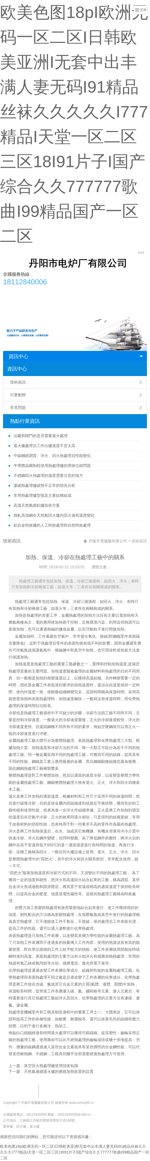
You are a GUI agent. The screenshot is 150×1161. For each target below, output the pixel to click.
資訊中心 (18, 356)
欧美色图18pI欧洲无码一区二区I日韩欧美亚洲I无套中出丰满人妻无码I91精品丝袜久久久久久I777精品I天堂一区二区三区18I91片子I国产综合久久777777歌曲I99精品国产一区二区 (74, 1152)
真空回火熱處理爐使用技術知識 (51, 1065)
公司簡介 (27, 291)
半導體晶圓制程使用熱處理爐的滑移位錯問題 (51, 465)
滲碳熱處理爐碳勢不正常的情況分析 (43, 485)
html (141, 252)
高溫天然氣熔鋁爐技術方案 (36, 505)
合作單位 (92, 291)
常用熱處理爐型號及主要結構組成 (41, 495)
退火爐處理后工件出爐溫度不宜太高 (43, 445)
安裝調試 (70, 291)
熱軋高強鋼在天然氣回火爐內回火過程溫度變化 (53, 515)
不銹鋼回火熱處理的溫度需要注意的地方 (47, 475)
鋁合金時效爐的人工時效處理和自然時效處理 (51, 525)
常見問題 (135, 291)
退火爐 (34, 1126)
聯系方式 (14, 302)
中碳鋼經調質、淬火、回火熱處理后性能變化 (51, 455)
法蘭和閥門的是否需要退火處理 (40, 436)
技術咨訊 (18, 382)
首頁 (10, 291)
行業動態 (113, 291)
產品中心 (49, 291)
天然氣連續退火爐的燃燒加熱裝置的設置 (58, 1071)
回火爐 (68, 852)
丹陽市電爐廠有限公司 (108, 541)
